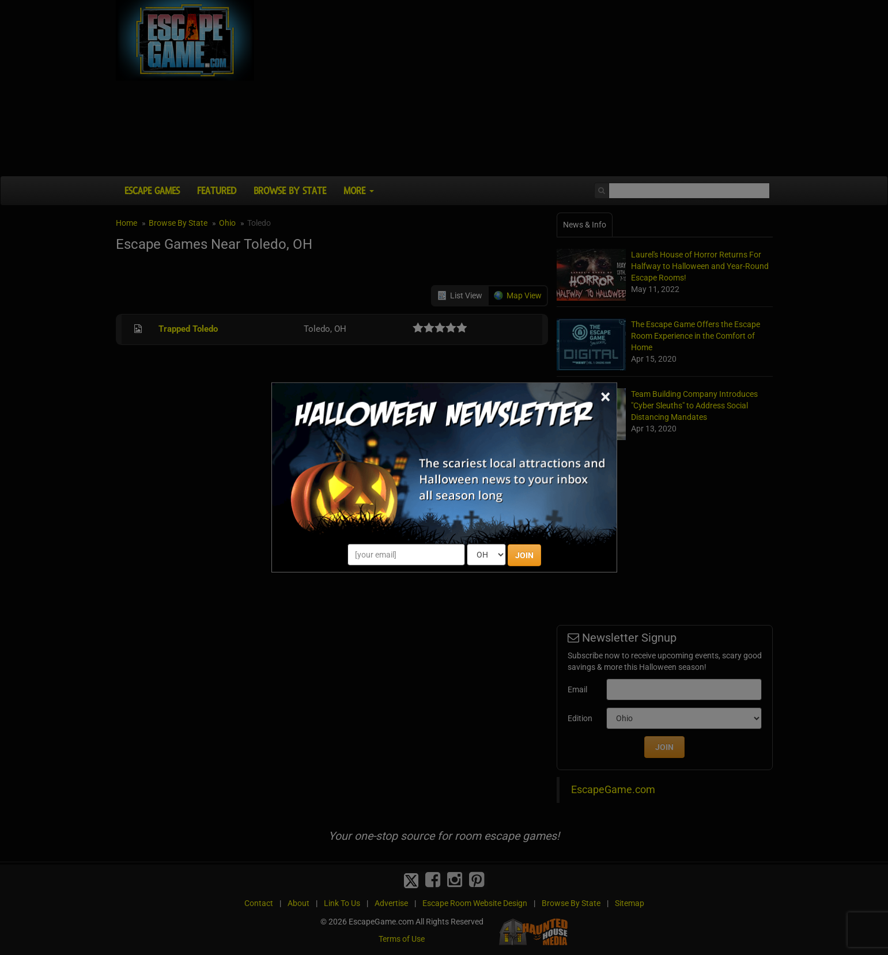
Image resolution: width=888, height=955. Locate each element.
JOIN (524, 555)
